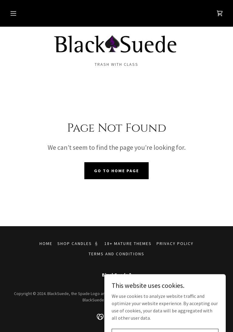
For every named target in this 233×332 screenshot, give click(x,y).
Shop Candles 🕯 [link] (78, 243)
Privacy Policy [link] (175, 243)
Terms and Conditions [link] (116, 254)
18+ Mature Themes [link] (127, 243)
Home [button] (45, 243)
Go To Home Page (116, 170)
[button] (13, 13)
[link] (220, 13)
